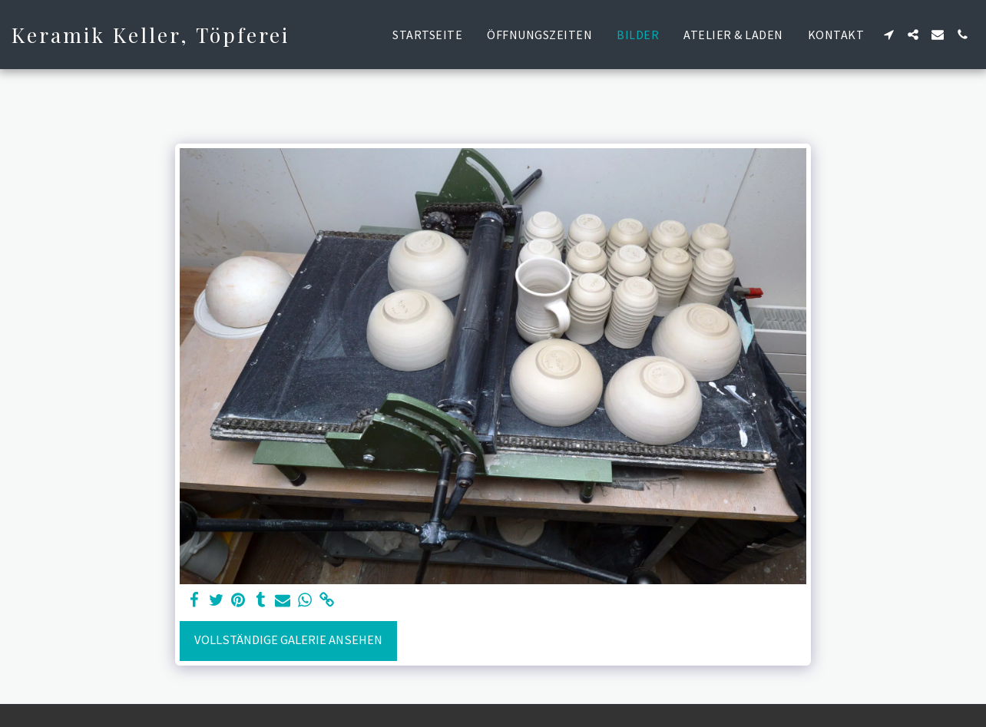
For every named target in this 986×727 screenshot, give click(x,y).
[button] (888, 34)
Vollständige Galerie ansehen (288, 640)
